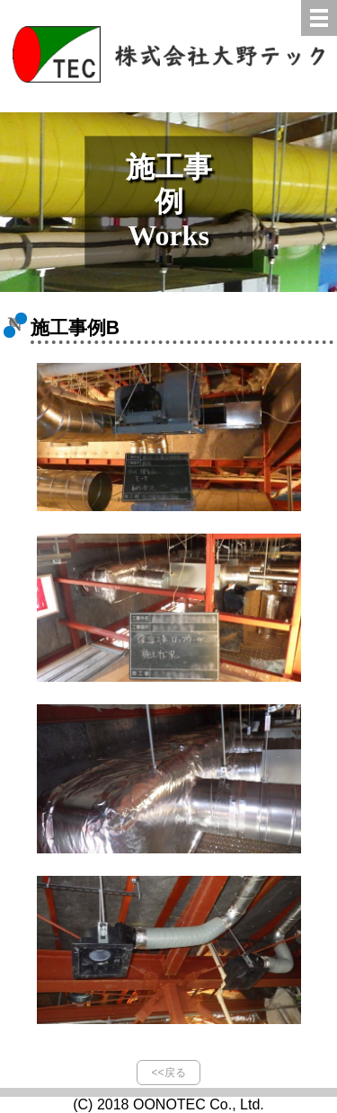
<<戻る (168, 1072)
